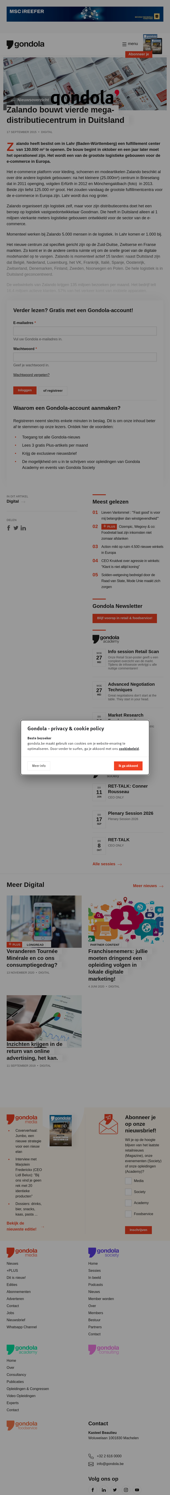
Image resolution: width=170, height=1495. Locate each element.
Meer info (39, 765)
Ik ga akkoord (128, 765)
